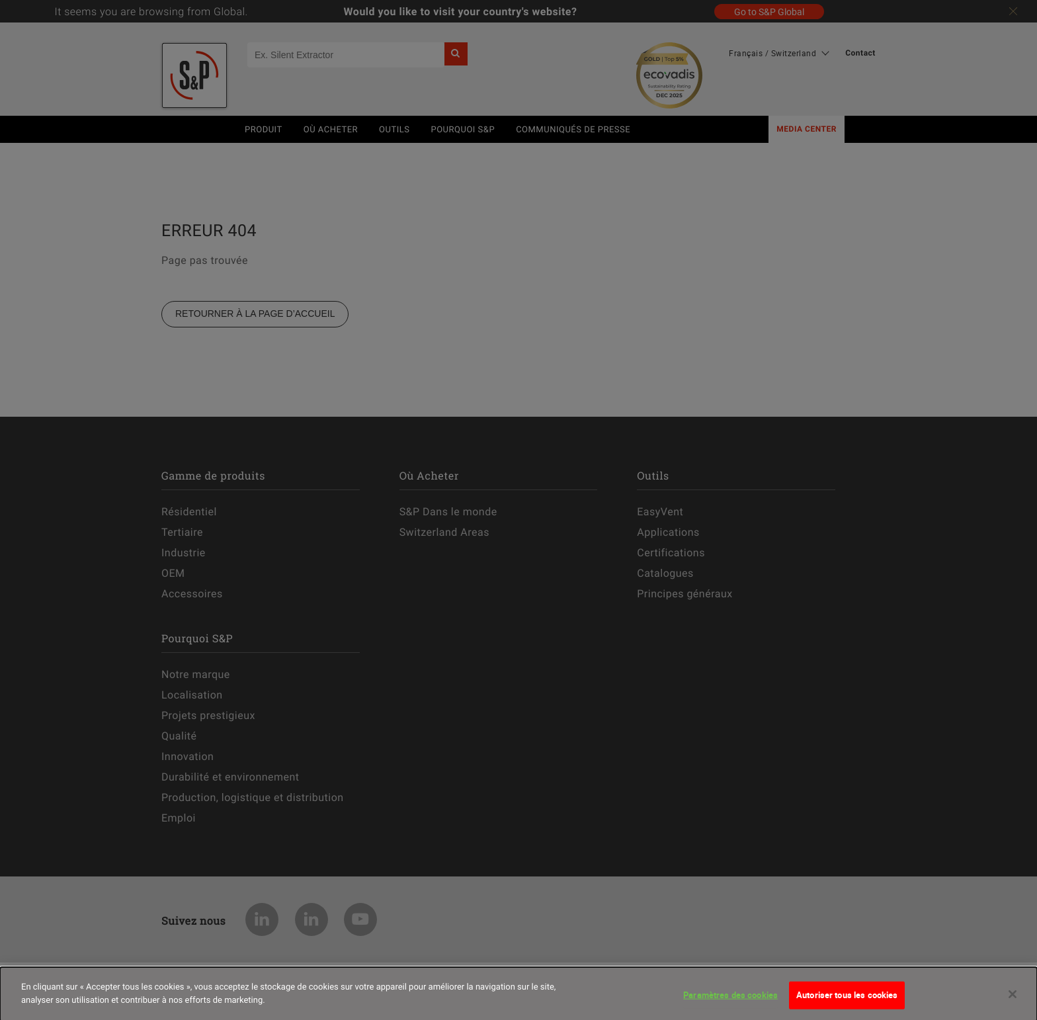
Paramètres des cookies (730, 1001)
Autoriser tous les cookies (846, 1001)
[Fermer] (1012, 1001)
